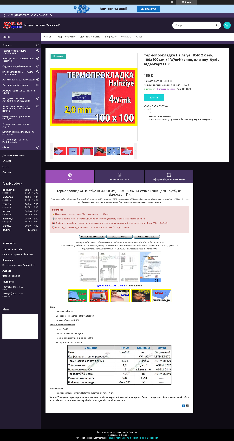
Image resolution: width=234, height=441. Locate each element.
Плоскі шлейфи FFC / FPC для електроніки (17, 73)
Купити (154, 97)
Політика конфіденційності (145, 438)
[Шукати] (217, 25)
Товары (7, 45)
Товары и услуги (65, 36)
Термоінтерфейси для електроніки (14, 51)
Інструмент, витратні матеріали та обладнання (16, 99)
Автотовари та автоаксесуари (18, 79)
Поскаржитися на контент (118, 438)
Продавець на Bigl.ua (117, 435)
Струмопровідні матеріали (16, 66)
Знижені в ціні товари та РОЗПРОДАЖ (15, 140)
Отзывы (7, 160)
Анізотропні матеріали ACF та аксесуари (18, 59)
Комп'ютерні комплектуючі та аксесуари (18, 133)
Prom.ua (133, 432)
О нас (139, 36)
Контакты (126, 36)
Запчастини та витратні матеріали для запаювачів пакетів (16, 108)
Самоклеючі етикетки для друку (16, 125)
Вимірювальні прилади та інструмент (16, 117)
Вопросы (110, 36)
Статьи (6, 172)
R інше (5, 147)
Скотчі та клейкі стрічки (15, 85)
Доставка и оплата (90, 36)
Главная (47, 36)
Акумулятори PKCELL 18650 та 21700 (18, 91)
